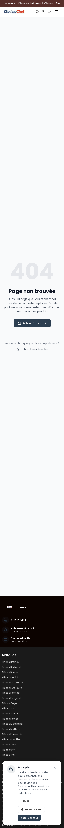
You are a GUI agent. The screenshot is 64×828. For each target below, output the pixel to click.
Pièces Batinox (10, 662)
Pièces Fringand (11, 698)
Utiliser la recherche (32, 349)
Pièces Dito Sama (12, 682)
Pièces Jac (8, 708)
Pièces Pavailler (11, 739)
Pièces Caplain (10, 677)
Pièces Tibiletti (10, 744)
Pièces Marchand (12, 724)
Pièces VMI (8, 755)
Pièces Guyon (10, 703)
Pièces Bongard (11, 672)
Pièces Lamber (10, 718)
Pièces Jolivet (10, 713)
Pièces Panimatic (12, 734)
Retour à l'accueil (32, 323)
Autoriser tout (29, 818)
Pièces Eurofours (12, 688)
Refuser (25, 801)
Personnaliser (31, 809)
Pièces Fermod (11, 693)
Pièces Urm (8, 749)
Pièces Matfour (11, 729)
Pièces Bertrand (11, 667)
